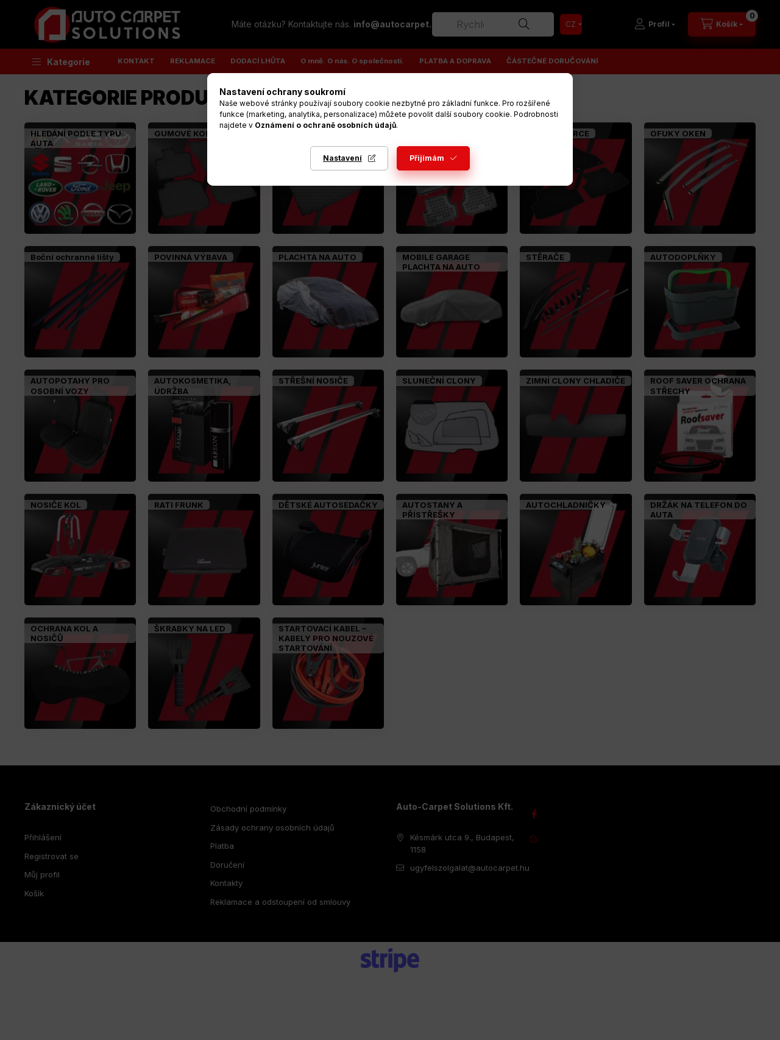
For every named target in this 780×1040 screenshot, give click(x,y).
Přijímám (427, 158)
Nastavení (342, 158)
